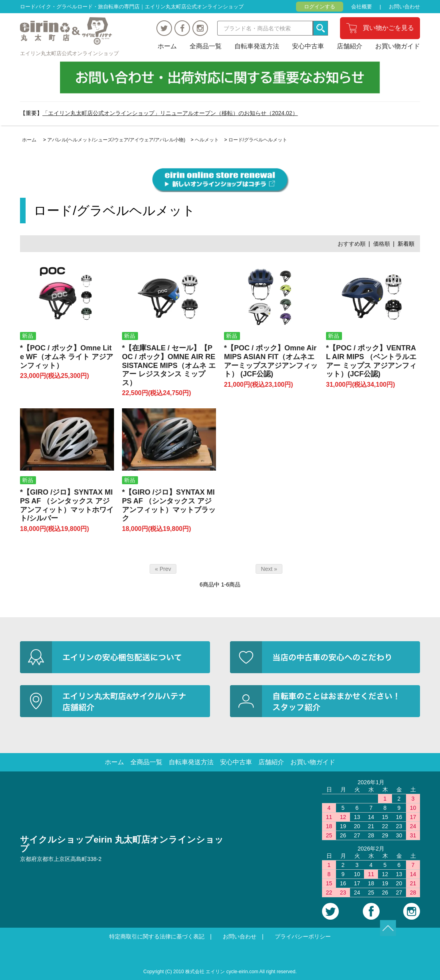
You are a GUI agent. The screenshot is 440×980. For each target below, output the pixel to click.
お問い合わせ (404, 7)
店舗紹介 (349, 46)
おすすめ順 (352, 244)
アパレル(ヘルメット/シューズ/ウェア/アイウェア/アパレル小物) (116, 140)
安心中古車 (308, 46)
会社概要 (361, 7)
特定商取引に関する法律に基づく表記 (156, 936)
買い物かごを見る (388, 27)
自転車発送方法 (256, 46)
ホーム (167, 46)
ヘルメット (207, 140)
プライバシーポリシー (303, 936)
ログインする (319, 7)
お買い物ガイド (397, 46)
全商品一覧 (206, 46)
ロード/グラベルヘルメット (257, 140)
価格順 (381, 244)
